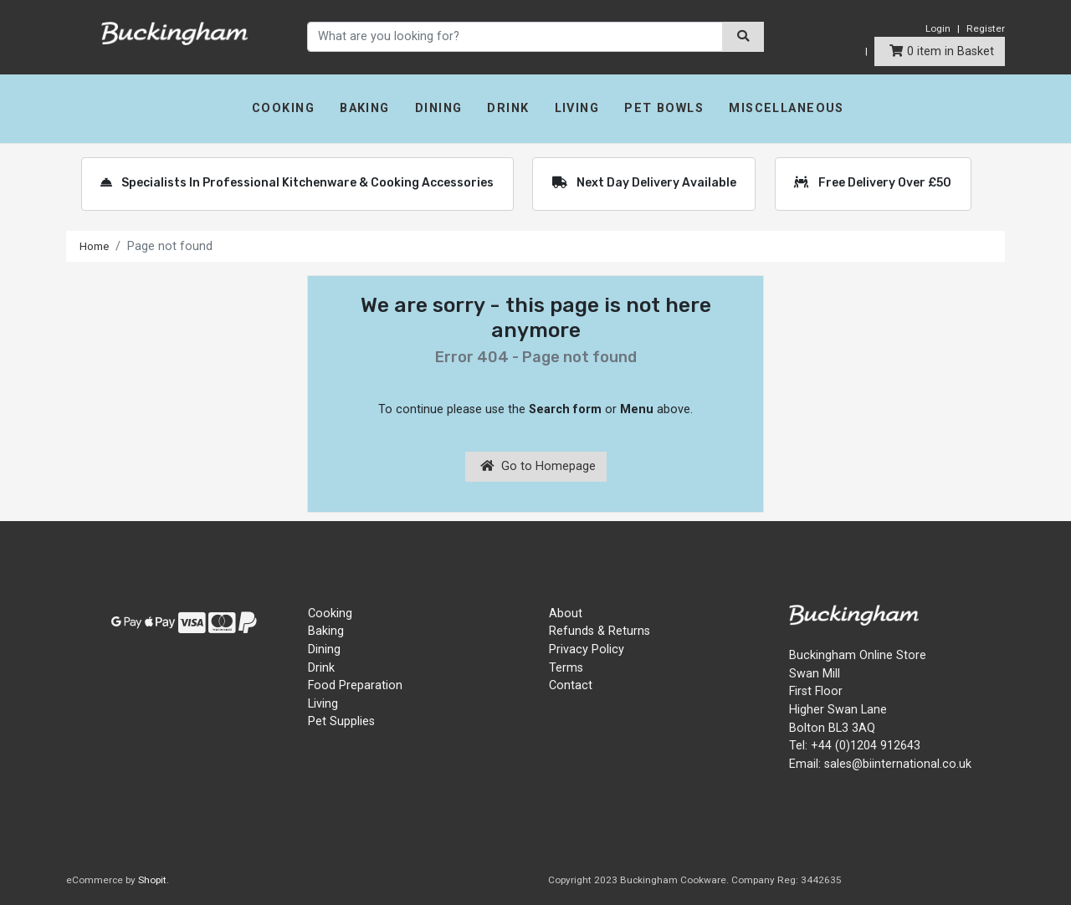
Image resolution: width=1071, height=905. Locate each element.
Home (96, 246)
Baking (365, 108)
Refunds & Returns (599, 631)
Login (938, 28)
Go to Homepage (538, 466)
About (565, 613)
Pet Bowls (664, 108)
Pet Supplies (341, 721)
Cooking (283, 108)
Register (985, 28)
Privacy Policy (586, 649)
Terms (566, 668)
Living (577, 108)
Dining (439, 108)
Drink (508, 108)
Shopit (152, 880)
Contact (570, 685)
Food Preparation (355, 685)
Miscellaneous (786, 108)
